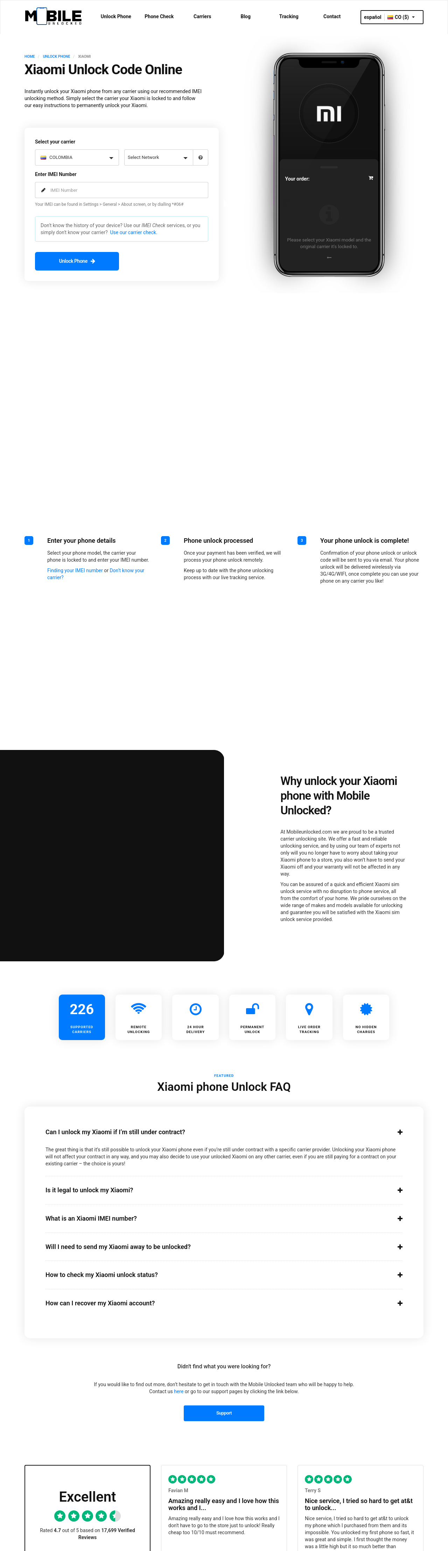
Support (224, 1411)
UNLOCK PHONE (56, 56)
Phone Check (159, 16)
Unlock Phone (116, 16)
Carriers (202, 16)
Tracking (289, 16)
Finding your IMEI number (75, 568)
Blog (245, 16)
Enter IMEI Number (55, 173)
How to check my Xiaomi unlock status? (215, 1273)
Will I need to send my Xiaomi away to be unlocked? (215, 1245)
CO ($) (401, 17)
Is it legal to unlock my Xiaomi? (215, 1188)
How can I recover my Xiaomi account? (215, 1301)
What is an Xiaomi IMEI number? (215, 1216)
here (178, 1390)
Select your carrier (55, 140)
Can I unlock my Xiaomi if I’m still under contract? (215, 1130)
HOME (29, 56)
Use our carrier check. (133, 231)
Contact (332, 16)
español (373, 17)
